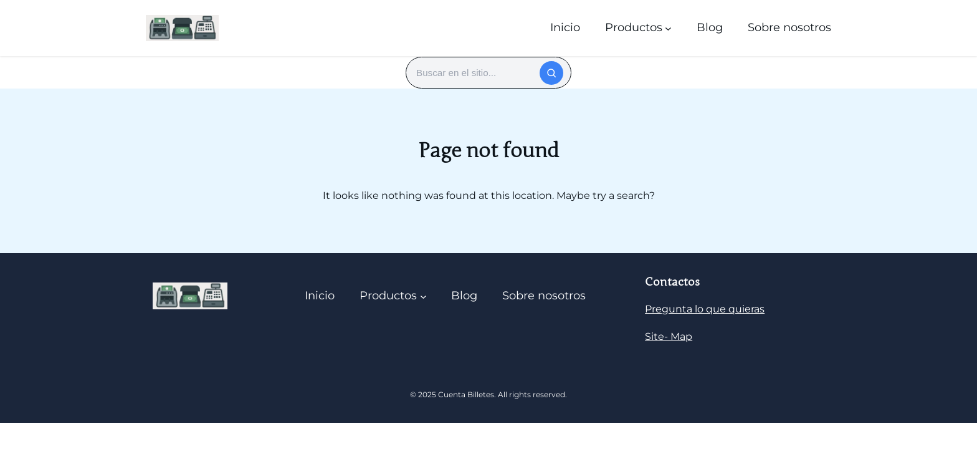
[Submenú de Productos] (668, 27)
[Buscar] (551, 73)
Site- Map (668, 336)
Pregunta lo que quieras (705, 309)
